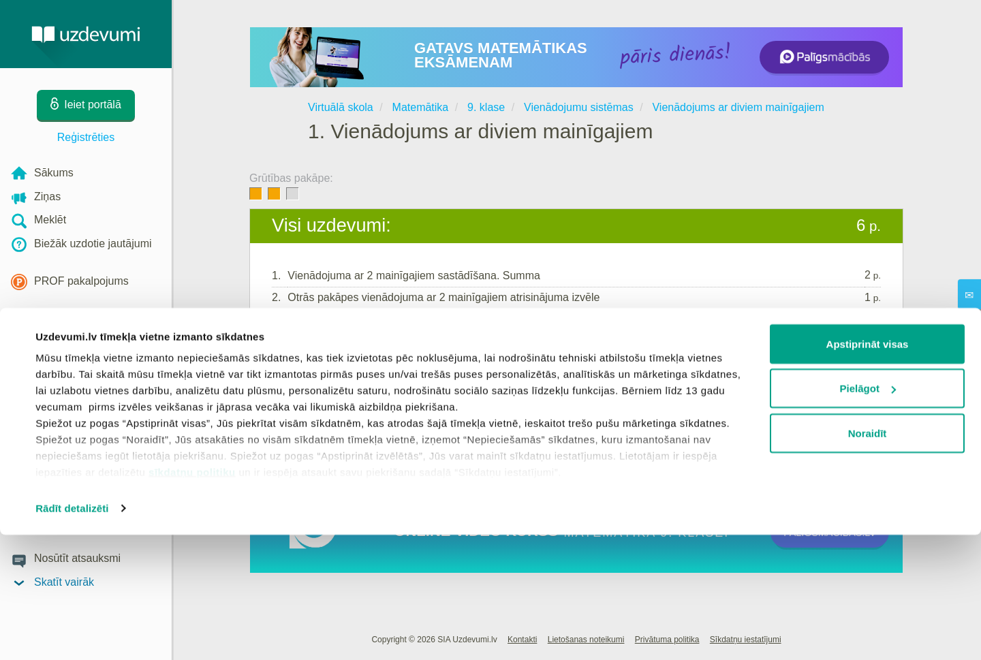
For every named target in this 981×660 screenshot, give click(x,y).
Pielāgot (868, 514)
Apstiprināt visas (867, 469)
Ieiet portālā (314, 365)
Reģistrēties (85, 137)
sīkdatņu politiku (192, 597)
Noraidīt (867, 558)
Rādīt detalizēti (71, 633)
